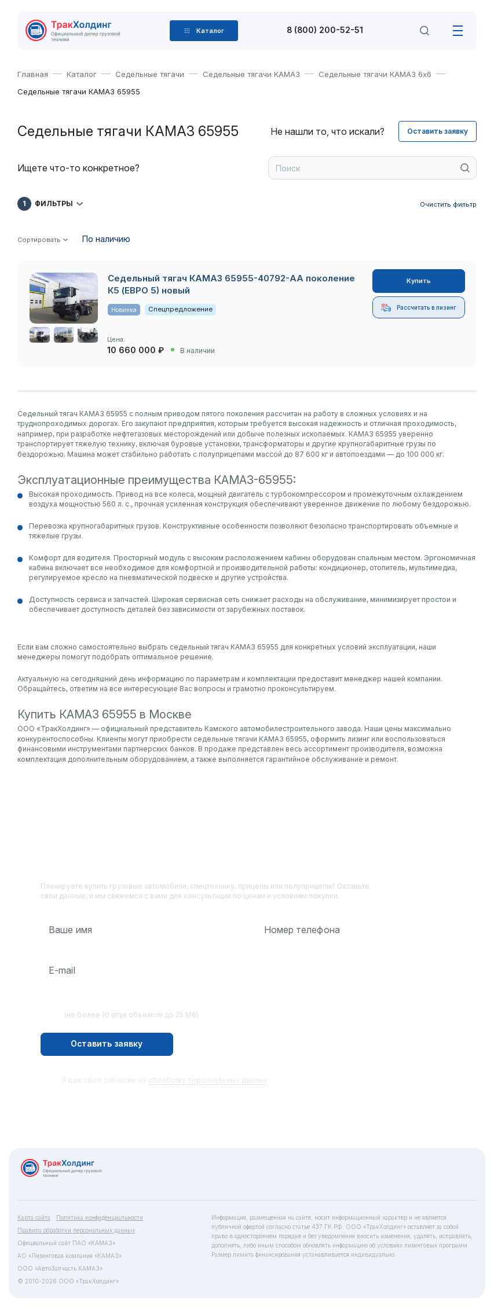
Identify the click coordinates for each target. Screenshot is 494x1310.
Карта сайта (33, 1217)
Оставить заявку (437, 131)
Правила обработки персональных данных (76, 1230)
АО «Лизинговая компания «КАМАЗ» (69, 1255)
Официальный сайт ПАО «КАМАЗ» (66, 1242)
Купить (419, 281)
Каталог (82, 74)
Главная (32, 74)
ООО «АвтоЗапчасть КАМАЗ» (60, 1268)
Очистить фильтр (448, 204)
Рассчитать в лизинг (418, 308)
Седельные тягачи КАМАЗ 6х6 (375, 74)
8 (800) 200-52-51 (325, 31)
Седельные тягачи (149, 74)
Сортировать (39, 240)
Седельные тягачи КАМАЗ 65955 (78, 91)
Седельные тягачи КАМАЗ (251, 74)
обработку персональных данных (208, 1080)
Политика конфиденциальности (99, 1217)
